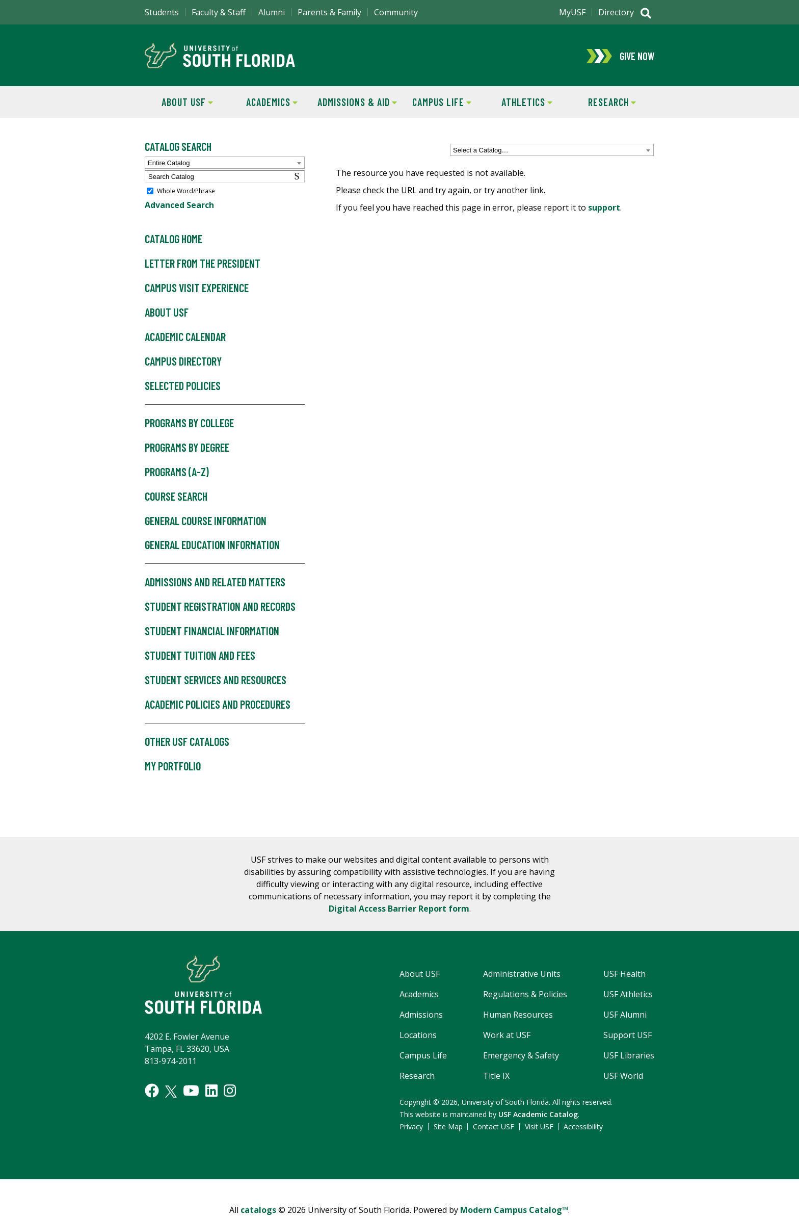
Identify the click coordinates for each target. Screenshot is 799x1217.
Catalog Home (173, 240)
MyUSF (572, 12)
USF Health (624, 974)
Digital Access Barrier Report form (399, 909)
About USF (179, 102)
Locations (418, 1036)
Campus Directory (183, 362)
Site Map (448, 1127)
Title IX (496, 1076)
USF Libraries (628, 1056)
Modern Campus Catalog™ (514, 1210)
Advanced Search (179, 206)
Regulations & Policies (525, 995)
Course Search (176, 497)
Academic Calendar (185, 338)
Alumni (271, 12)
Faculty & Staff (219, 12)
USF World (623, 1076)
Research (602, 102)
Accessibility (583, 1127)
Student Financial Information (212, 632)
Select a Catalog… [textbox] (480, 151)
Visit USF (539, 1127)
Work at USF (506, 1036)
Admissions (421, 1015)
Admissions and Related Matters (215, 583)
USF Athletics (628, 995)
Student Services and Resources (215, 681)
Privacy (411, 1127)
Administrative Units (522, 974)
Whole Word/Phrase (186, 192)
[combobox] (552, 151)
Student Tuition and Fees (200, 657)
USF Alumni (625, 1015)
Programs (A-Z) (177, 473)
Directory (616, 12)
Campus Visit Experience (197, 289)
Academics (264, 102)
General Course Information (206, 521)
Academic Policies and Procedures (217, 706)
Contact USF (493, 1127)
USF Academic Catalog (538, 1115)
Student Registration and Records (220, 608)
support (604, 208)
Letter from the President (202, 264)
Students (162, 12)
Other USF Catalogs (187, 743)
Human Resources (518, 1015)
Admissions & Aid (355, 102)
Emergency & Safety (521, 1056)
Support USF (627, 1036)
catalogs (258, 1210)
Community (396, 12)
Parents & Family (329, 12)
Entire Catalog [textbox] (169, 164)
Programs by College (189, 424)
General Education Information (212, 546)
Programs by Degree (187, 448)
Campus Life (435, 102)
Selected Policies (183, 387)
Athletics (518, 102)
